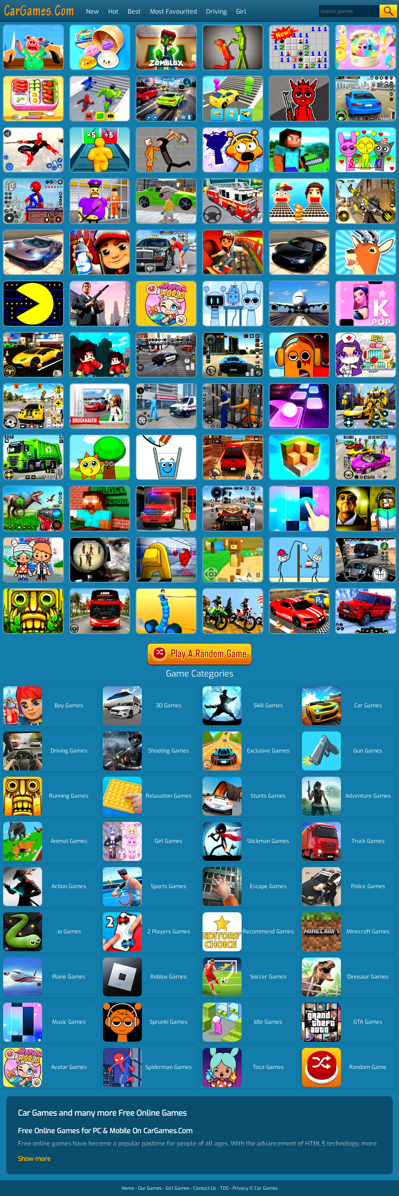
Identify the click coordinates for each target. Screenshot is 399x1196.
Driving (216, 11)
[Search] (348, 11)
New (92, 11)
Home (128, 1188)
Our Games (150, 1188)
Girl (241, 11)
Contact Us (204, 1188)
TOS (224, 1188)
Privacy (240, 1188)
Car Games (266, 1188)
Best (134, 11)
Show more (34, 1159)
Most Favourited (173, 11)
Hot (113, 11)
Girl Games (177, 1188)
